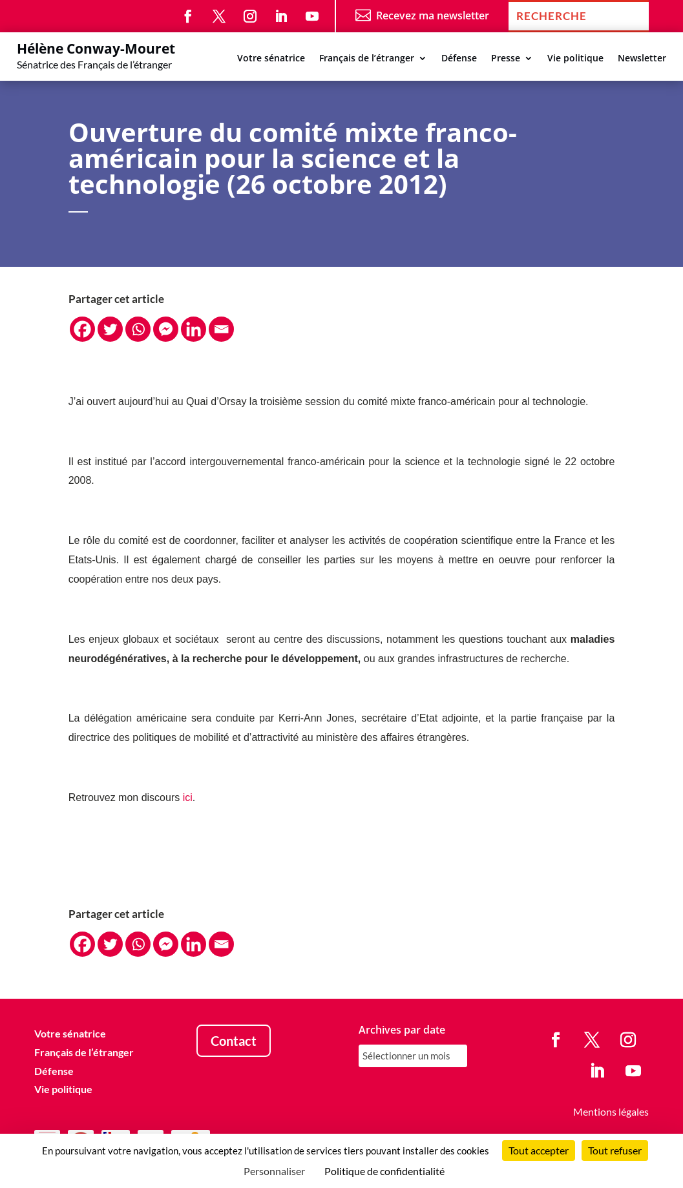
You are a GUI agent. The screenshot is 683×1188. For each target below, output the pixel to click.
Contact (234, 1040)
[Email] (221, 329)
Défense (459, 59)
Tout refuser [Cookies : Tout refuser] (615, 1150)
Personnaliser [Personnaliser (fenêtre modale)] (274, 1171)
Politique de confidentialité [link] (384, 1171)
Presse (505, 59)
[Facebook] (82, 329)
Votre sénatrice (271, 59)
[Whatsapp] (138, 329)
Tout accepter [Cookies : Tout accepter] (539, 1150)
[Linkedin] (193, 329)
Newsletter (642, 59)
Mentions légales (611, 1111)
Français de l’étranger (366, 59)
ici (188, 797)
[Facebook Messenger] (165, 329)
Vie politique (575, 59)
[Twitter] (110, 329)
